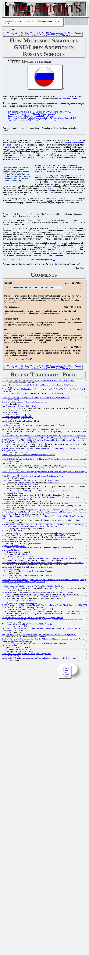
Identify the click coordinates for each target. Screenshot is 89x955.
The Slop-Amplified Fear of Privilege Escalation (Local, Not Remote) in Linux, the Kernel (35, 504)
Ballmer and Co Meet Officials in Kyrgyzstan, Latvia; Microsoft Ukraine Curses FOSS (41, 119)
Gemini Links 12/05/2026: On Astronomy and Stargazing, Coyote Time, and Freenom (33, 468)
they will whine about (68, 99)
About (15, 21)
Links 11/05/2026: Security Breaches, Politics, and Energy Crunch (26, 654)
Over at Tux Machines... (11, 413)
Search (59, 21)
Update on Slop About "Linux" (13, 546)
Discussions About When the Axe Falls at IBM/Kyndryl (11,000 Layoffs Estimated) (32, 618)
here (47, 189)
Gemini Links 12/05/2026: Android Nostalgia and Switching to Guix (27, 567)
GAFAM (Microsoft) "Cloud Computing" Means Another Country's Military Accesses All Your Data (39, 559)
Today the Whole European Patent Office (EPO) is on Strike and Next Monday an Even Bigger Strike (39, 635)
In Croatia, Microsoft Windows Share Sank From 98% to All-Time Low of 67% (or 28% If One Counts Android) (43, 436)
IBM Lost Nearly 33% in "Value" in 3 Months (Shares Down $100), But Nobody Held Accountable (38, 381)
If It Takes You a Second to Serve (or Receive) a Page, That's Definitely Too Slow (32, 587)
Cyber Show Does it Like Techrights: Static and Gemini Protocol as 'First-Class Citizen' (34, 597)
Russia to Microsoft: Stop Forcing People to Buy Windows (30, 117)
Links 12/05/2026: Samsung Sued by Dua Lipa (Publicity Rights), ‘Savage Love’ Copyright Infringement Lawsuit (44, 460)
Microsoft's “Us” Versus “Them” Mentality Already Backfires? (31, 115)
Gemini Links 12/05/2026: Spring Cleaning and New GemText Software (28, 455)
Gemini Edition (31, 21)
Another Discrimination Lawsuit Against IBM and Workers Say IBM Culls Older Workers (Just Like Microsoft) (43, 563)
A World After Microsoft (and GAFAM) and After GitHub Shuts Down (28, 625)
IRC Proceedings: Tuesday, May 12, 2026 (17, 417)
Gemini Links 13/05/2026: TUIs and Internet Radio (21, 422)
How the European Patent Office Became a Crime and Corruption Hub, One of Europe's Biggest (37, 426)
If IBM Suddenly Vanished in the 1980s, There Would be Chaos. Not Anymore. (31, 481)
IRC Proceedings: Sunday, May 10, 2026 (17, 650)
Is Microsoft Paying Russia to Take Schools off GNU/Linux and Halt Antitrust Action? (41, 112)
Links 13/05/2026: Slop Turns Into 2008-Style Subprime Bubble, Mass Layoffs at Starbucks (36, 398)
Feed (8, 23)
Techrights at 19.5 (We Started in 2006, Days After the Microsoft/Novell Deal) (31, 430)
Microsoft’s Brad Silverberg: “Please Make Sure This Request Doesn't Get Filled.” (40, 34)
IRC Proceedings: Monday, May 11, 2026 (17, 555)
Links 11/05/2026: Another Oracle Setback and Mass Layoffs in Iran (27, 572)
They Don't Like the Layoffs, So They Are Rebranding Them (24, 402)
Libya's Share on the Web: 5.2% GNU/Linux (18, 601)
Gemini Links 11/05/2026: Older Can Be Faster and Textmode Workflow (28, 576)
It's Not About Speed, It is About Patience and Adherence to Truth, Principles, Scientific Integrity (37, 593)
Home (9, 21)
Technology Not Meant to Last (13, 531)
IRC (21, 21)
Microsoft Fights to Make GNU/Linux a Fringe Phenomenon (31, 121)
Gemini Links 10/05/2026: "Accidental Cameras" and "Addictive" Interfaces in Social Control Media (39, 659)
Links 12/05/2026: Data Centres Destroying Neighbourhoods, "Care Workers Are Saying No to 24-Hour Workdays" (44, 472)
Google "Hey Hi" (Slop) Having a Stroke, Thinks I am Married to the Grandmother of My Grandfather (39, 385)
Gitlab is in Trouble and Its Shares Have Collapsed (20, 485)
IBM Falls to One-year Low (12, 464)
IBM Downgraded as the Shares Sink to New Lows (20, 407)
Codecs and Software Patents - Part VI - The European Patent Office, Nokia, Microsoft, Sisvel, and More (40, 612)
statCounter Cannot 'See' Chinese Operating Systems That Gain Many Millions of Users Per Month (38, 536)
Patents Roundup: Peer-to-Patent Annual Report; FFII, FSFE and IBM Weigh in (47, 35)
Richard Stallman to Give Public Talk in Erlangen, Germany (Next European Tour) (32, 477)
